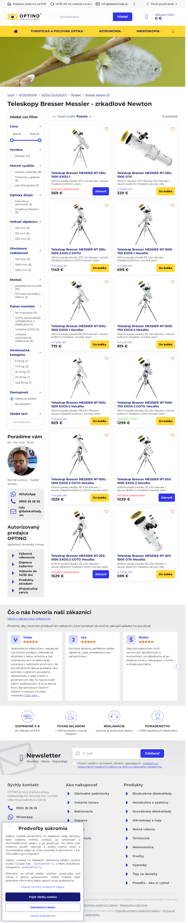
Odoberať (152, 753)
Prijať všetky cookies (43, 897)
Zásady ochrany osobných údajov (42, 887)
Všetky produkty (23, 399)
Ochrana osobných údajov (101, 905)
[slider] (12, 140)
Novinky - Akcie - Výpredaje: (47, 761)
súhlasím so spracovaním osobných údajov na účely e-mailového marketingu (120, 765)
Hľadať (122, 16)
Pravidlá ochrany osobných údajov (138, 910)
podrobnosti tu (44, 863)
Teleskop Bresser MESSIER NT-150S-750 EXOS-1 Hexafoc (145, 251)
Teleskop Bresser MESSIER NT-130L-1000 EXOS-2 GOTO (79, 251)
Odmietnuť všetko (42, 907)
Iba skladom (20, 404)
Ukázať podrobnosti (43, 915)
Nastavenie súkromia (133, 905)
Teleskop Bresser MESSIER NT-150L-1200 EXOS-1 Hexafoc (79, 328)
